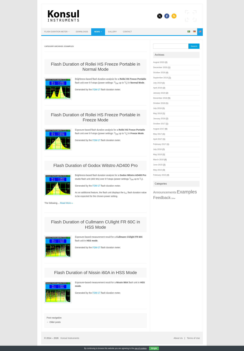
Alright (154, 348)
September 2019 (160, 77)
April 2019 (157, 88)
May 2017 (157, 134)
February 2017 (159, 144)
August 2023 (158, 62)
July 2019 (157, 83)
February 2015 (159, 175)
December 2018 (160, 98)
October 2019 (159, 72)
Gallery (112, 32)
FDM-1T (96, 89)
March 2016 (158, 159)
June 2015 (157, 165)
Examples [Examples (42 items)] (187, 191)
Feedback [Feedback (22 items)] (162, 197)
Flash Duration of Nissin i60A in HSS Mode (95, 272)
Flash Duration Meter (56, 32)
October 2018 (159, 103)
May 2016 (157, 154)
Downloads (82, 32)
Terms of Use (193, 338)
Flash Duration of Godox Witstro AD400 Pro (95, 165)
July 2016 (157, 149)
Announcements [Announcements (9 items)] (164, 192)
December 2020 (160, 67)
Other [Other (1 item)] (173, 198)
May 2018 (157, 113)
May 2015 (157, 170)
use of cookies (141, 348)
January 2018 (159, 118)
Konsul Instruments (70, 338)
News (97, 32)
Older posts (54, 322)
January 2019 (159, 93)
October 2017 (159, 123)
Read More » (66, 203)
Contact (127, 32)
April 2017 (157, 139)
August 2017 (158, 129)
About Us (178, 338)
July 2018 (157, 108)
